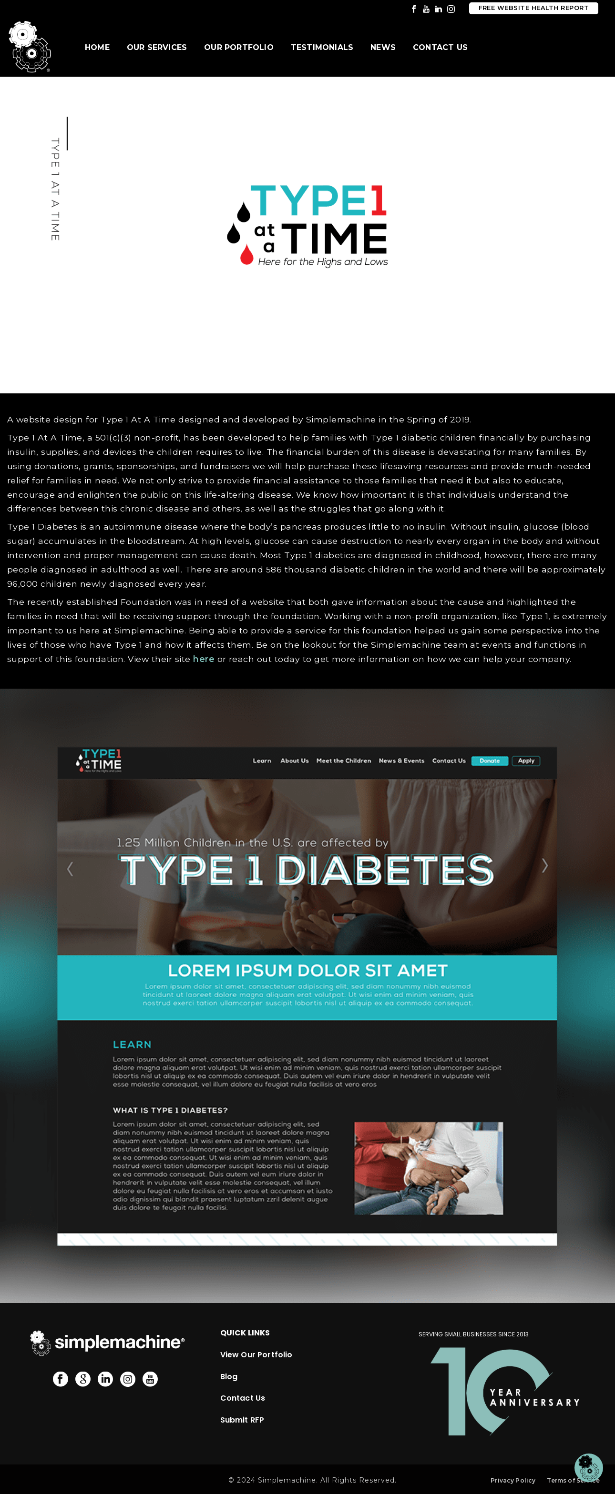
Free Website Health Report (534, 7)
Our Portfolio (239, 47)
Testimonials (322, 47)
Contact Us (440, 47)
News (383, 47)
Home (97, 47)
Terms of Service (573, 1480)
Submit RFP (242, 1419)
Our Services (157, 47)
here (204, 659)
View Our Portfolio (256, 1354)
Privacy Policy (513, 1480)
